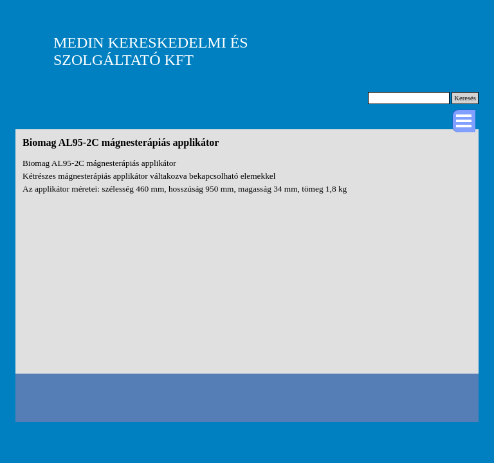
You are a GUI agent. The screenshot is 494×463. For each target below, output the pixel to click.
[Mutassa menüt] (463, 120)
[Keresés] (409, 98)
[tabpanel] (247, 176)
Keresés (465, 98)
